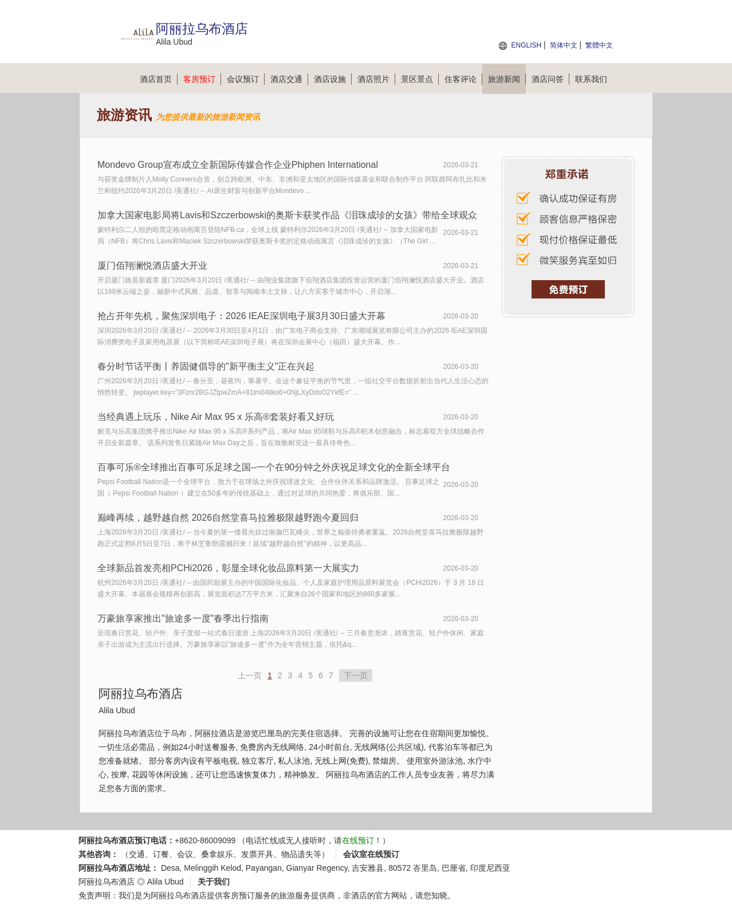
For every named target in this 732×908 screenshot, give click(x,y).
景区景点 (420, 79)
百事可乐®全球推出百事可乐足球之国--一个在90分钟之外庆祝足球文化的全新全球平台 (273, 467)
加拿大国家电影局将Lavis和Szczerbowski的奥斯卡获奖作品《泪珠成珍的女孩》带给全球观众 (287, 215)
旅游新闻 (507, 79)
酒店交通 (289, 79)
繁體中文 (599, 45)
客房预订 (202, 79)
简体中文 (563, 45)
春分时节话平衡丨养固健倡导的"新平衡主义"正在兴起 (205, 366)
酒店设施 (333, 79)
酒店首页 (159, 79)
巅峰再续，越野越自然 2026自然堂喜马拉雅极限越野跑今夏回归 (228, 517)
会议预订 (246, 79)
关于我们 (214, 881)
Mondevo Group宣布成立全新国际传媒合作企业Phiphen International (237, 165)
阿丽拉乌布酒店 (106, 881)
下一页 (356, 675)
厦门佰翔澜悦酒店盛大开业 (152, 265)
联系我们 (591, 79)
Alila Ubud (165, 881)
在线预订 (358, 840)
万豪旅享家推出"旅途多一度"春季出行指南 (183, 618)
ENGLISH (526, 45)
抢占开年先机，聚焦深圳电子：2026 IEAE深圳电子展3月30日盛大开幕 (241, 316)
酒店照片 (376, 79)
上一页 (250, 675)
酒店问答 (550, 79)
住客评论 (463, 79)
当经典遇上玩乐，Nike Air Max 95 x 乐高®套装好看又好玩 (215, 417)
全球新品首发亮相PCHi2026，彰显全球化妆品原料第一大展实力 (228, 568)
